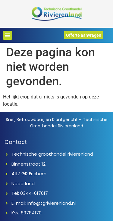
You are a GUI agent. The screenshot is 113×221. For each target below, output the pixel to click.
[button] (7, 35)
